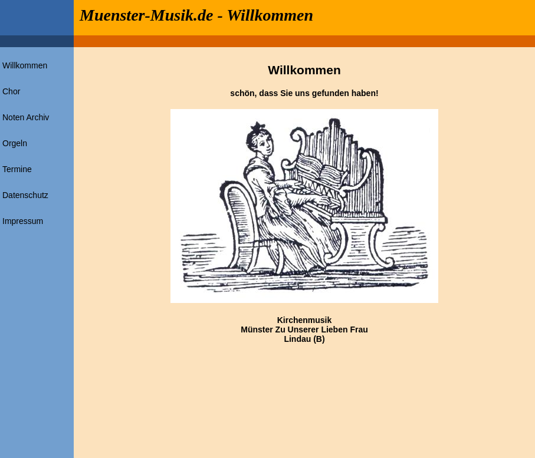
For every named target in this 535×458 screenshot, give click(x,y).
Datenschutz (25, 195)
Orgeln (14, 143)
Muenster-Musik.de (146, 15)
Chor (11, 91)
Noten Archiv (25, 117)
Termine (17, 169)
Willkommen (24, 65)
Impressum (22, 221)
